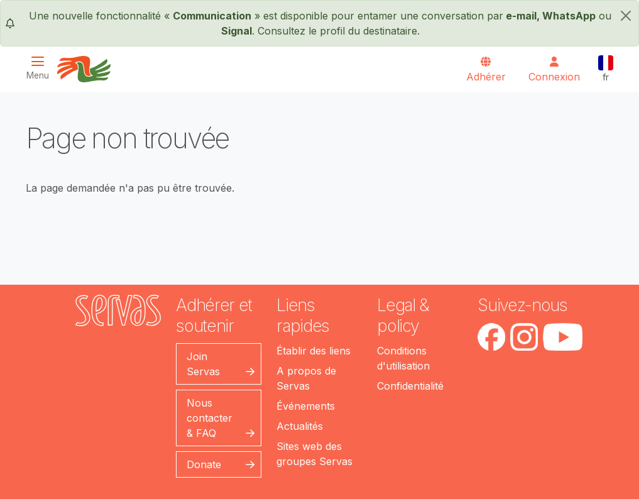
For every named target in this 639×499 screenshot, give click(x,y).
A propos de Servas (306, 378)
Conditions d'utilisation (403, 358)
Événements (305, 406)
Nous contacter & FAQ (209, 418)
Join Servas (203, 364)
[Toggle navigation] (41, 68)
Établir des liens (313, 350)
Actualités (299, 426)
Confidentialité (410, 386)
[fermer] (625, 15)
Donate (204, 464)
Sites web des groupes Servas (314, 454)
